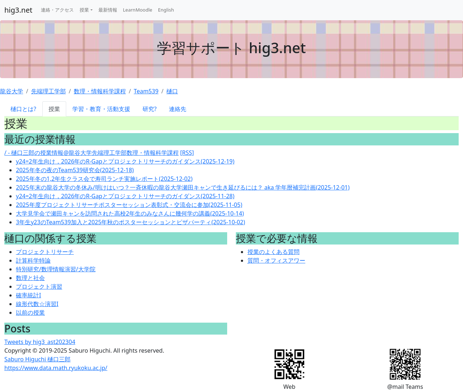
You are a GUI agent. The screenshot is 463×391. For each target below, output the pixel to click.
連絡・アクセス (57, 10)
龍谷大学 (11, 91)
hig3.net (18, 10)
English (166, 10)
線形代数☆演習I (37, 304)
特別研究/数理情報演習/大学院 (55, 269)
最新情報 (107, 10)
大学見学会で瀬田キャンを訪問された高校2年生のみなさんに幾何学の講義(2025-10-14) (130, 213)
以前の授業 (30, 312)
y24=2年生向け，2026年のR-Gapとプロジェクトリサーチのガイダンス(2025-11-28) (125, 196)
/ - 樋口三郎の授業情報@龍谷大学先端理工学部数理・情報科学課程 (91, 153)
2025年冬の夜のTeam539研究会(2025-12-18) (75, 170)
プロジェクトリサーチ (45, 252)
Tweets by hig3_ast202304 (39, 342)
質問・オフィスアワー (276, 260)
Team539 (146, 91)
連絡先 (177, 109)
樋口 (172, 91)
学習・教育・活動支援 (101, 109)
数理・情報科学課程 (100, 91)
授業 (84, 10)
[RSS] (187, 153)
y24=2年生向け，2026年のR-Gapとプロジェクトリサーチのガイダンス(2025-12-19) (125, 161)
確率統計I (28, 295)
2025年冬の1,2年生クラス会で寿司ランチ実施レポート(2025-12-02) (104, 179)
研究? (150, 109)
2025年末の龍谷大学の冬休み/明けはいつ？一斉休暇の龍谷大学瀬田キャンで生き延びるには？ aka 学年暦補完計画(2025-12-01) (183, 187)
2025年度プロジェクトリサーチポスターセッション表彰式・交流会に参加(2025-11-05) (129, 205)
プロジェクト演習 (39, 286)
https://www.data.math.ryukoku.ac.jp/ (55, 368)
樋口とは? (23, 109)
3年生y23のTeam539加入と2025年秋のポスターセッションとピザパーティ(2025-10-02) (130, 222)
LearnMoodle (137, 10)
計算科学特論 (33, 260)
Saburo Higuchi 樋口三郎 (37, 359)
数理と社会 (30, 278)
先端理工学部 (48, 91)
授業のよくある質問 (273, 252)
